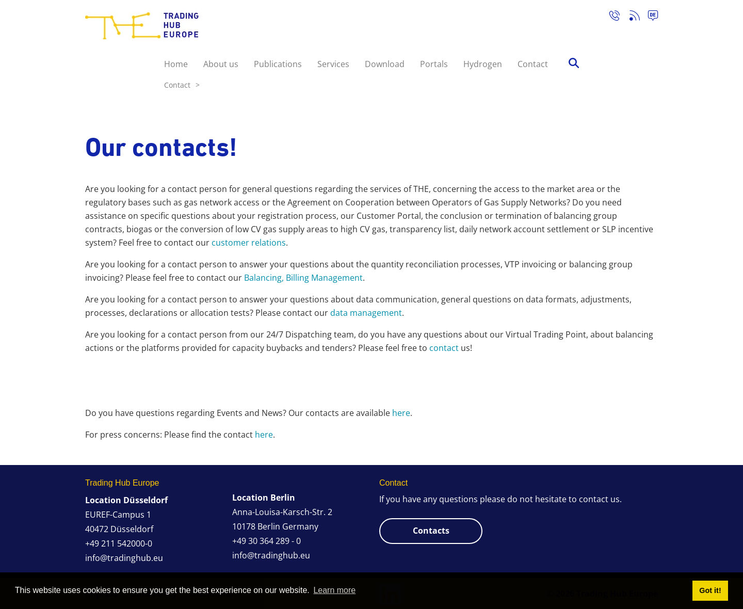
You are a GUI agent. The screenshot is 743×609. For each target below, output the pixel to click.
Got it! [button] (710, 590)
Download (385, 64)
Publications (278, 64)
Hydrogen (482, 64)
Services (333, 64)
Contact (533, 64)
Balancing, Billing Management (303, 277)
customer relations (249, 242)
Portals (434, 64)
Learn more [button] (334, 590)
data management (366, 312)
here (401, 413)
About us (220, 64)
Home (176, 64)
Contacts (431, 530)
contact (444, 348)
